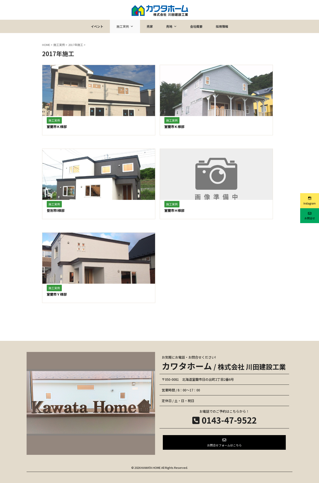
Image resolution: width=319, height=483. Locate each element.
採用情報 (222, 26)
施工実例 (125, 26)
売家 (150, 26)
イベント (97, 26)
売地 (171, 26)
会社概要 (196, 26)
